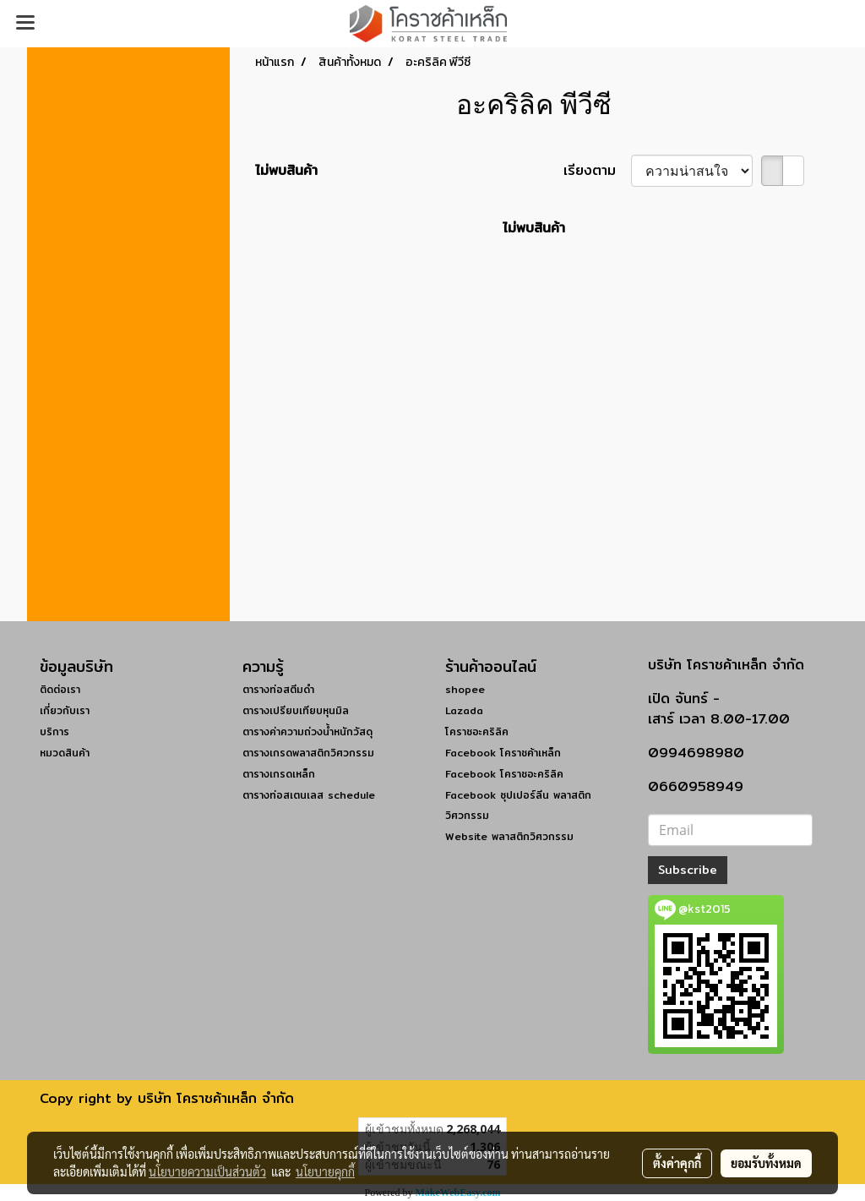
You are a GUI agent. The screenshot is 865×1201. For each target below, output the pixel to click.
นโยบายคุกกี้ (325, 1171)
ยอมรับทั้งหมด (766, 1163)
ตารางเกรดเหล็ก (278, 774)
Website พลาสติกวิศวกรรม (509, 836)
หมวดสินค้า (65, 753)
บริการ (54, 731)
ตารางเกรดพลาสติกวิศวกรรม (308, 753)
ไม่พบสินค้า (286, 171)
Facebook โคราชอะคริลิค (504, 774)
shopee (465, 689)
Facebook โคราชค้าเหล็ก (503, 753)
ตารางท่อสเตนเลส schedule (308, 795)
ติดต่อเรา (60, 689)
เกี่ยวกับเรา (65, 710)
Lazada (464, 710)
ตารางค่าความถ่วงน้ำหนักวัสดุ (307, 731)
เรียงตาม (597, 171)
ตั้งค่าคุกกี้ (677, 1163)
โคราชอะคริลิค (477, 731)
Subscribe (687, 869)
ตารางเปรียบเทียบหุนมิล (295, 710)
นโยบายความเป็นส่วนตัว (207, 1171)
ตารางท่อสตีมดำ (278, 689)
